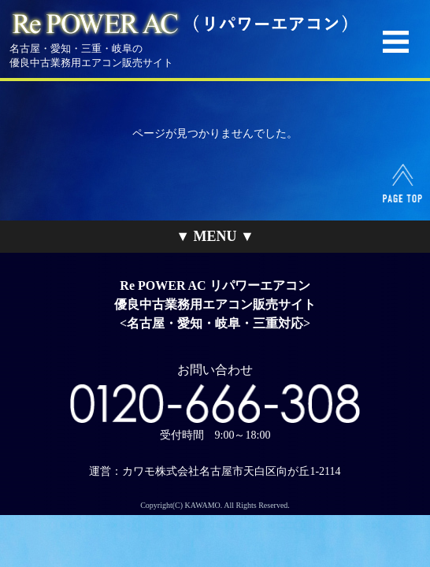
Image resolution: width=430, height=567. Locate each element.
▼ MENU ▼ (215, 236)
